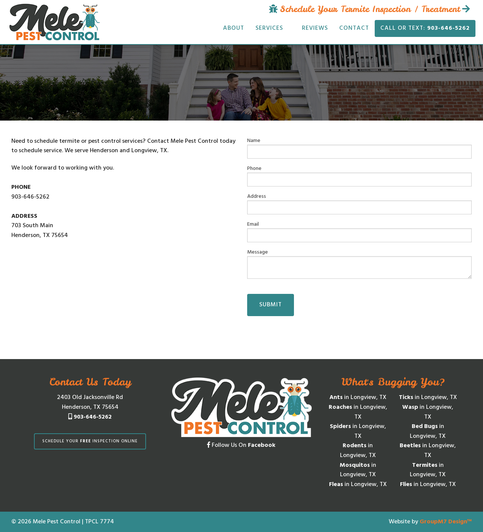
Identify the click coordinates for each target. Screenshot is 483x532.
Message (359, 263)
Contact (354, 28)
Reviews (315, 28)
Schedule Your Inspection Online (90, 441)
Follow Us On (241, 445)
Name (359, 148)
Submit (270, 305)
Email (359, 231)
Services (269, 28)
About (233, 28)
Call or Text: (425, 28)
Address (359, 203)
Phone (359, 176)
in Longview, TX (357, 397)
